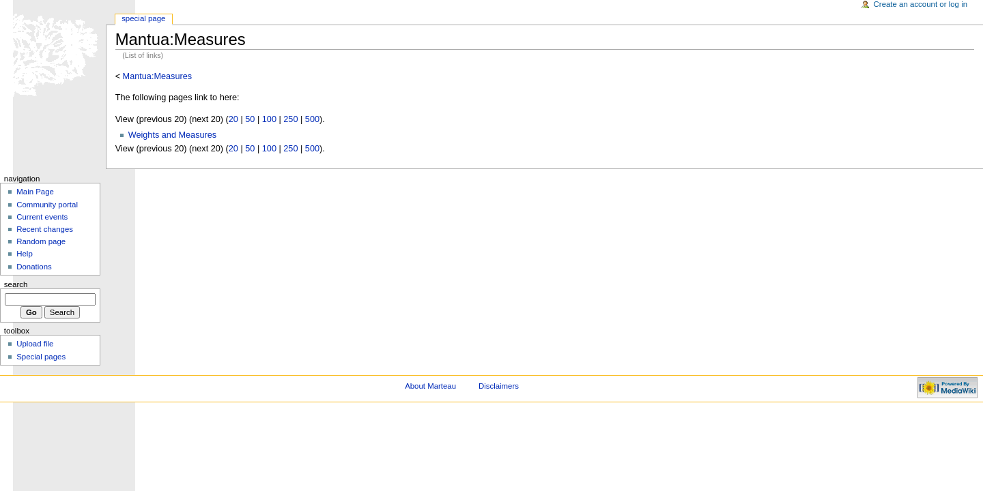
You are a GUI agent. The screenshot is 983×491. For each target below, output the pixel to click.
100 (269, 119)
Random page (41, 241)
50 (250, 119)
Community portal (47, 204)
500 (312, 119)
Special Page (143, 18)
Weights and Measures (172, 135)
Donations (34, 267)
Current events (42, 217)
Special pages (41, 357)
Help (24, 254)
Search (16, 284)
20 (233, 119)
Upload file (34, 344)
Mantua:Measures (158, 76)
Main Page (35, 192)
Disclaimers (499, 386)
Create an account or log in (921, 4)
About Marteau (430, 386)
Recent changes (44, 229)
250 (290, 119)
